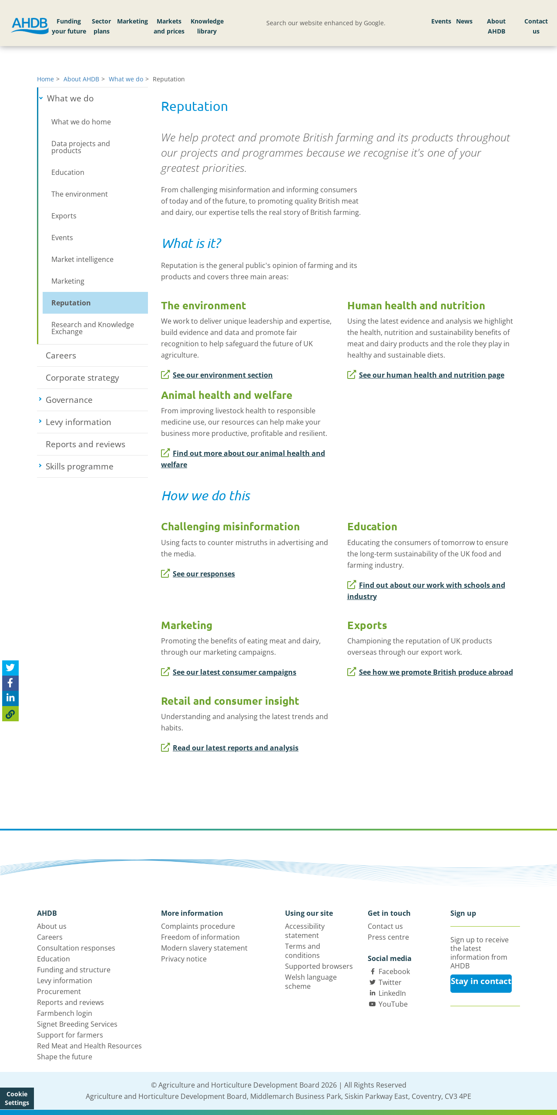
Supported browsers (319, 966)
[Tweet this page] (10, 668)
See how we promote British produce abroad (430, 672)
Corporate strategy (82, 377)
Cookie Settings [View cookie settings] (17, 1098)
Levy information (97, 422)
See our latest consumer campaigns (228, 672)
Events (441, 21)
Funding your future (69, 26)
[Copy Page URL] (10, 713)
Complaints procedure (198, 926)
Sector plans (101, 26)
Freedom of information (200, 937)
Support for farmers (70, 1035)
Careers (61, 355)
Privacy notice (184, 959)
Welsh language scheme (311, 981)
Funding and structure (74, 969)
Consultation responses (76, 948)
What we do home (81, 122)
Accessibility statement (305, 930)
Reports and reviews (85, 444)
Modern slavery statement (204, 948)
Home (45, 79)
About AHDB (496, 26)
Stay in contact (481, 981)
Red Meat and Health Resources (89, 1046)
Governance (97, 399)
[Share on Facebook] (10, 683)
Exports (64, 216)
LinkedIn (392, 993)
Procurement (59, 991)
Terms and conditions (302, 950)
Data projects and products (80, 147)
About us (52, 926)
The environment (79, 194)
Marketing (132, 21)
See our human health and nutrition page (425, 375)
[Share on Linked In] (10, 698)
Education (67, 172)
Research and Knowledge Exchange (92, 328)
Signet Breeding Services (77, 1024)
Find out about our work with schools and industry (426, 590)
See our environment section (217, 375)
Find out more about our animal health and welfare (243, 459)
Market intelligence (82, 259)
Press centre (388, 937)
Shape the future (64, 1056)
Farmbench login (64, 1013)
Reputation (71, 303)
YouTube (393, 1004)
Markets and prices (169, 26)
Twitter (390, 982)
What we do (126, 79)
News (464, 21)
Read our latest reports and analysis (230, 748)
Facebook (394, 971)
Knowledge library (207, 26)
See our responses (198, 574)
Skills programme (97, 466)
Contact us (536, 26)
